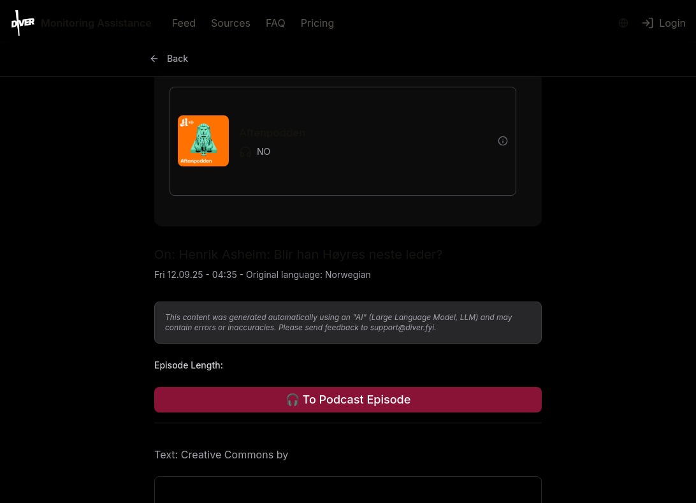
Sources (230, 23)
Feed (184, 23)
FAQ (276, 23)
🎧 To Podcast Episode (348, 399)
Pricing (318, 23)
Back (168, 58)
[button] (333, 141)
